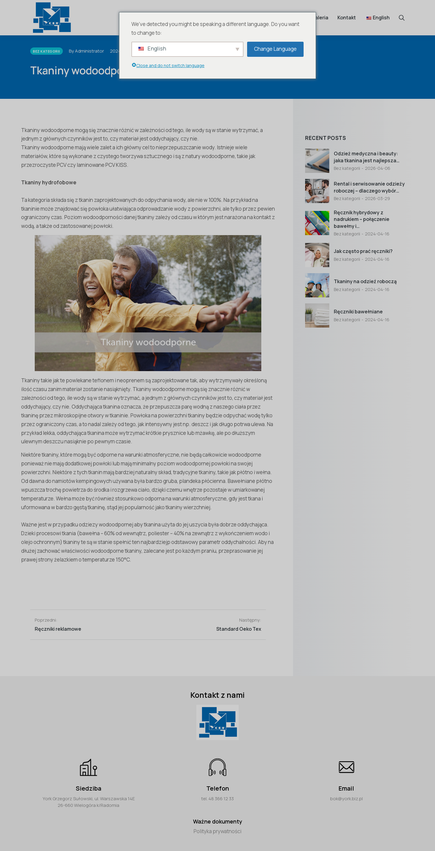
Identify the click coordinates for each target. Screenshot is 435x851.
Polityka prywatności (217, 831)
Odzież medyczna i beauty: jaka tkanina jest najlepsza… (367, 156)
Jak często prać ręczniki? (363, 251)
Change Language (275, 48)
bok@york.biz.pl (346, 798)
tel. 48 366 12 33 (217, 798)
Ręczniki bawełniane (358, 311)
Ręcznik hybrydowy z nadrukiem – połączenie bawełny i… (361, 219)
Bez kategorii (347, 168)
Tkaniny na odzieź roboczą (365, 281)
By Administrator (86, 51)
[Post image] (317, 161)
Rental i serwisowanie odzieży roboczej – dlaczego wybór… (369, 187)
